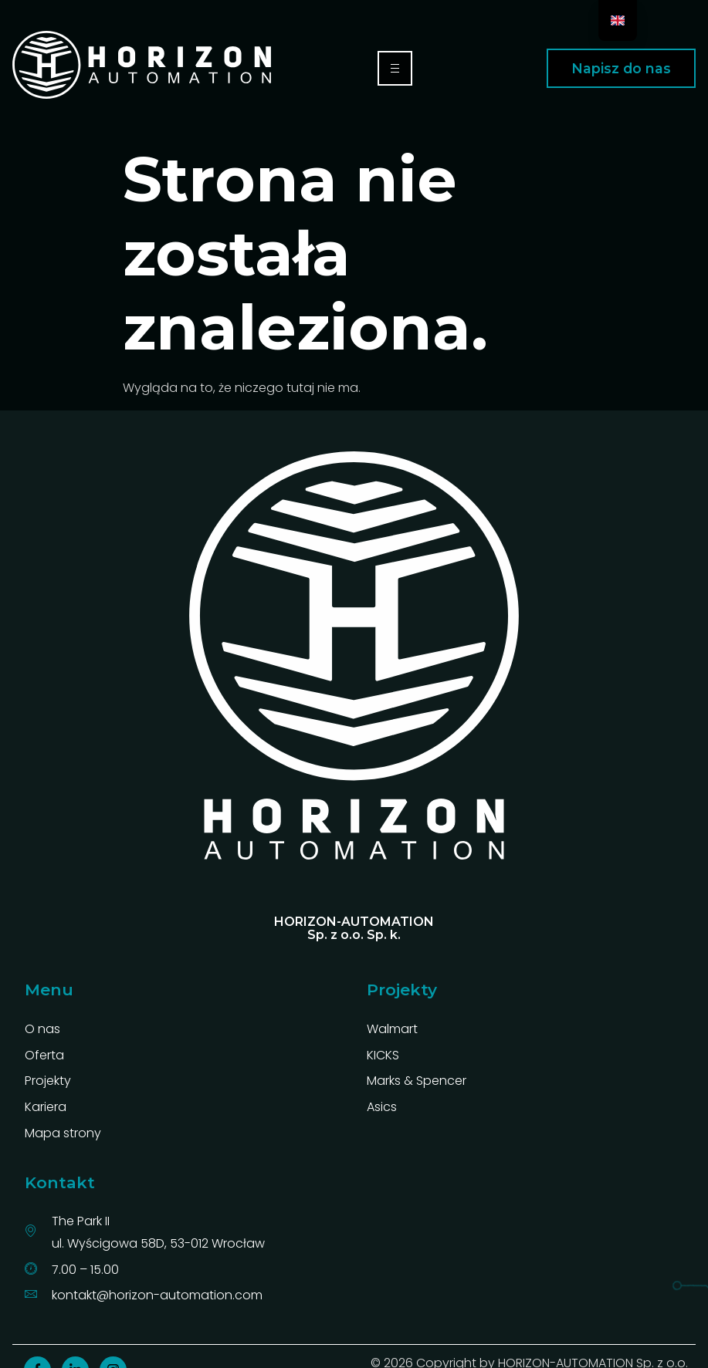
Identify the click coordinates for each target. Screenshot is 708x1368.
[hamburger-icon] (395, 68)
